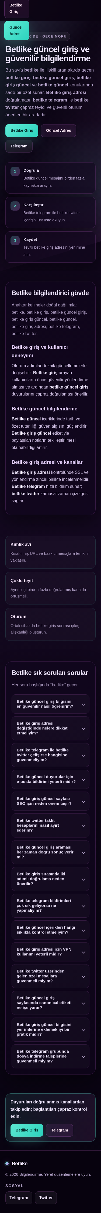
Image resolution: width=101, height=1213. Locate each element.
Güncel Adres (16, 30)
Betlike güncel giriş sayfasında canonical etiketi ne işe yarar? (44, 1004)
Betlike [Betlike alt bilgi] (16, 1163)
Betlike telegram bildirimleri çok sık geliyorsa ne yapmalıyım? (44, 907)
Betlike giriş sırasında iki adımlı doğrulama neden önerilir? (41, 880)
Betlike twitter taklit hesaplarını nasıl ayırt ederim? (38, 826)
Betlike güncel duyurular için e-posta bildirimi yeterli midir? (46, 780)
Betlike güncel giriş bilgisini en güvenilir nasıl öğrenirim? (45, 705)
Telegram (19, 146)
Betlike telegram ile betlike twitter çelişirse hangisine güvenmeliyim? (43, 756)
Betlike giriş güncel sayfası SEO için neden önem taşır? (44, 802)
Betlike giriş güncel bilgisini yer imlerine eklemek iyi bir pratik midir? (44, 1030)
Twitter (46, 1197)
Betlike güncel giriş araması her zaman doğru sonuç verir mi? (45, 853)
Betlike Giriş (22, 130)
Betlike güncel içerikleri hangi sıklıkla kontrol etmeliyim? (46, 931)
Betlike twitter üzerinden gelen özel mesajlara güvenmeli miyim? (41, 977)
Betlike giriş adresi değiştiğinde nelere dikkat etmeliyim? (42, 729)
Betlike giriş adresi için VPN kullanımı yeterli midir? (44, 953)
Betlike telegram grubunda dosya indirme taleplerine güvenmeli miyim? (43, 1057)
